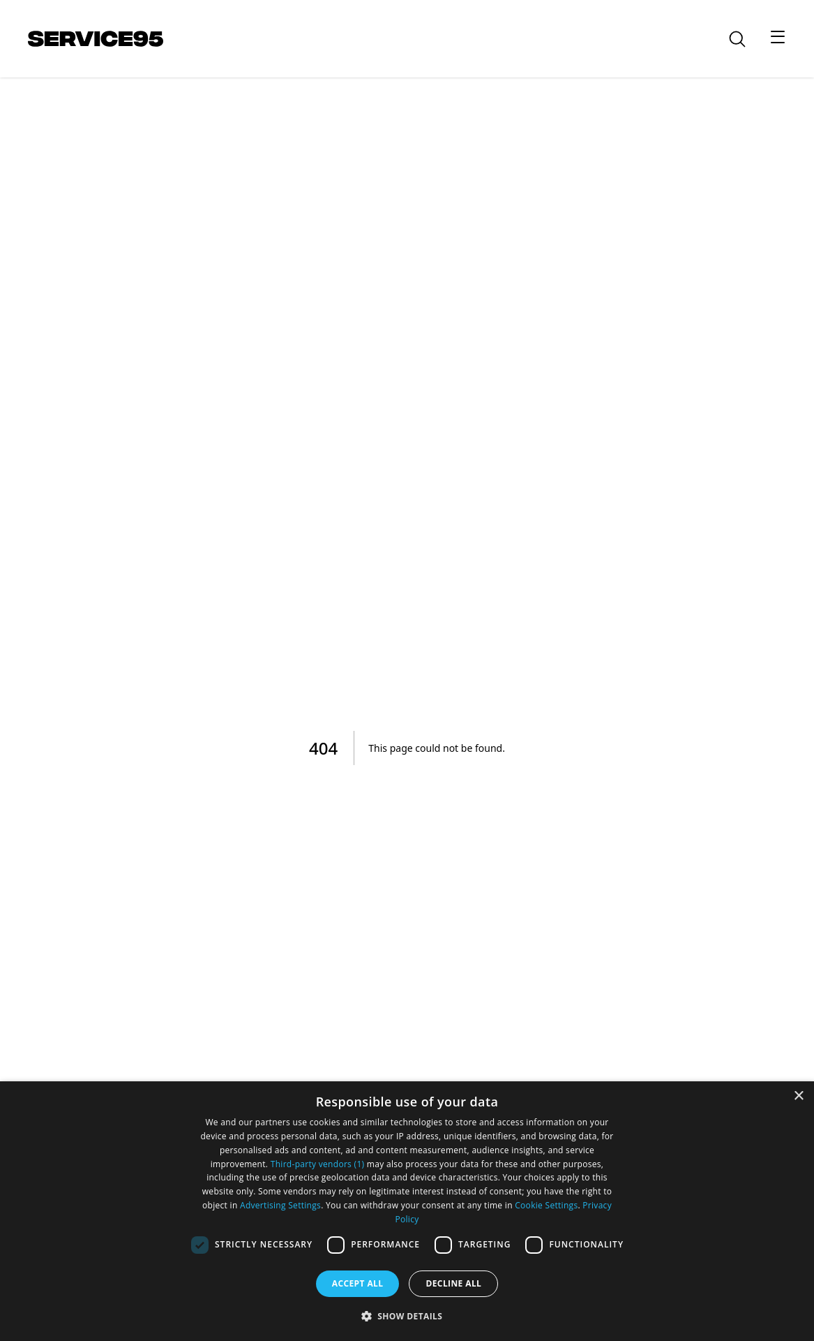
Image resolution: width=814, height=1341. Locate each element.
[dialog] (407, 1211)
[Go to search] (746, 39)
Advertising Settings (280, 1205)
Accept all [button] (358, 1283)
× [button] (798, 1096)
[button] (407, 1315)
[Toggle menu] (777, 36)
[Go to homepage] (95, 38)
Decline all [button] (453, 1283)
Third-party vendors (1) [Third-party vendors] (318, 1164)
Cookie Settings (546, 1205)
